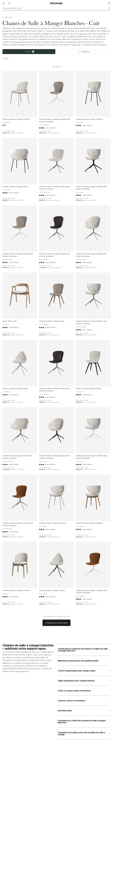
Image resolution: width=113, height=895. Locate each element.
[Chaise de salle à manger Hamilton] (93, 94)
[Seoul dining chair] (19, 296)
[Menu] (3, 3)
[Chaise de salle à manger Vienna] (19, 161)
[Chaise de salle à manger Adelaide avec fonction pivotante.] (56, 94)
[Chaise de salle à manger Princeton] (19, 94)
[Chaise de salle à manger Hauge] (56, 296)
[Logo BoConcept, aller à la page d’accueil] (56, 3)
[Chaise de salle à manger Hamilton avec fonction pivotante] (93, 161)
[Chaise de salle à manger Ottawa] (19, 363)
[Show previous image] (17, 113)
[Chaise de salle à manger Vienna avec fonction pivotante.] (19, 430)
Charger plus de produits (57, 623)
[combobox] (56, 8)
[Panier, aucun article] (109, 3)
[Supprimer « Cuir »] (5, 58)
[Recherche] (109, 8)
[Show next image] (22, 113)
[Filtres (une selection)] (28, 51)
